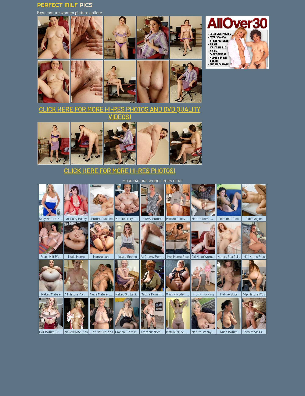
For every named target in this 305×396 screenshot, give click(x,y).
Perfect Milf (65, 4)
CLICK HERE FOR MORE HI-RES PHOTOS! (119, 170)
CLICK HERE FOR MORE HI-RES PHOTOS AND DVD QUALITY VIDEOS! (119, 112)
